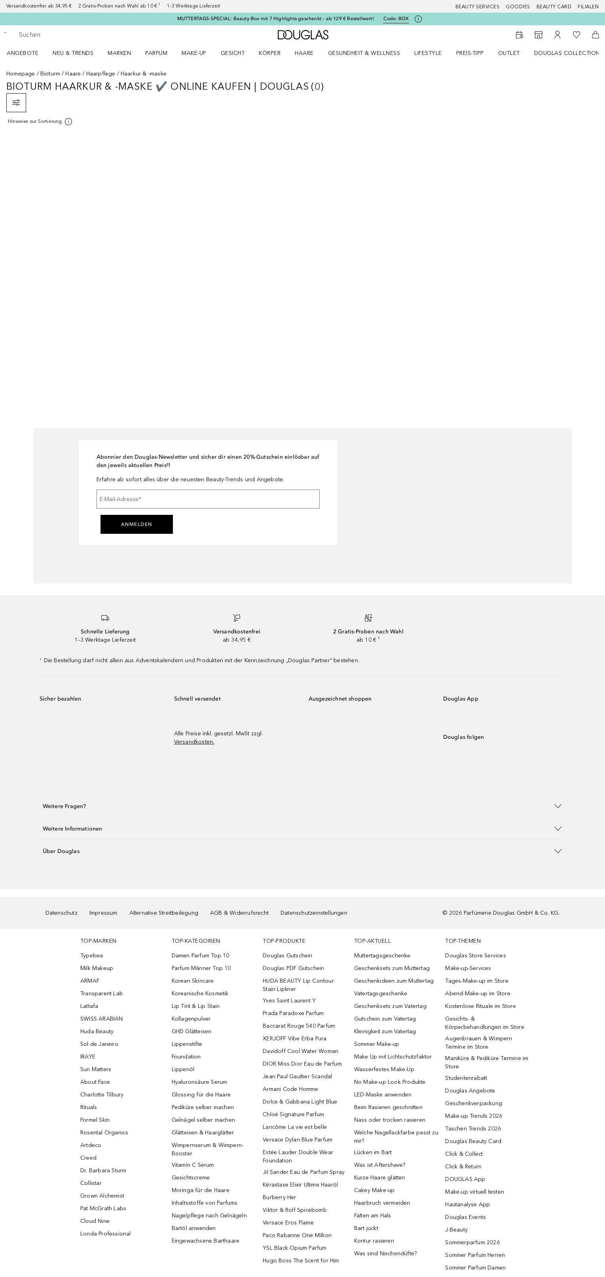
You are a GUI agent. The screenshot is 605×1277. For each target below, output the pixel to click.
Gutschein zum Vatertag (385, 1018)
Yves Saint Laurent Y (289, 1000)
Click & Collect (464, 1154)
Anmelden (136, 524)
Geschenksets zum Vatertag (390, 1006)
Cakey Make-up (374, 1190)
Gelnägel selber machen (203, 1120)
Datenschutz (62, 913)
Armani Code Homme (290, 1089)
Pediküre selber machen (203, 1107)
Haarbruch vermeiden (382, 1203)
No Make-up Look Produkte (390, 1082)
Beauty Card (554, 6)
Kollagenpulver (191, 1018)
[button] (303, 806)
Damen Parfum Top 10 (200, 955)
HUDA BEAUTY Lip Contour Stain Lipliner (298, 985)
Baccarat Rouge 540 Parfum (299, 1026)
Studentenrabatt (466, 1078)
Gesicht (233, 53)
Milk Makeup (96, 968)
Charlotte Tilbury (101, 1094)
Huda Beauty (97, 1031)
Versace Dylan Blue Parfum (297, 1139)
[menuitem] (28, 53)
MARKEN (119, 53)
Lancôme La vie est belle (295, 1127)
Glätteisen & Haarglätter (203, 1132)
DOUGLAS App (465, 1179)
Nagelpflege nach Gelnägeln (209, 1215)
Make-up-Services (468, 968)
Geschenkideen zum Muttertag (394, 981)
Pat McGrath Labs (103, 1208)
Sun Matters (95, 1069)
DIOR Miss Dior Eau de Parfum (302, 1063)
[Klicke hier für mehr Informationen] (418, 18)
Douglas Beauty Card (473, 1141)
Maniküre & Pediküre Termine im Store (486, 1062)
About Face (95, 1082)
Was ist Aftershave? (380, 1165)
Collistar (91, 1183)
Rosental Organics (104, 1132)
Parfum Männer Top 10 (201, 968)
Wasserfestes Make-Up (384, 1069)
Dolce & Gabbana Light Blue (300, 1101)
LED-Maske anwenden (383, 1094)
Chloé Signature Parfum (293, 1114)
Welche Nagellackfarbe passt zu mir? (396, 1136)
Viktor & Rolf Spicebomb (295, 1210)
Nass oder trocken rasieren (389, 1120)
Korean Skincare (193, 981)
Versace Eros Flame (288, 1222)
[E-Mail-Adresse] (208, 499)
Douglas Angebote (470, 1090)
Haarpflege (101, 73)
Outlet (509, 53)
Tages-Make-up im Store (476, 981)
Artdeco (90, 1145)
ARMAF (89, 981)
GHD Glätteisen (192, 1031)
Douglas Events (465, 1217)
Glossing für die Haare (201, 1094)
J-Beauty (456, 1229)
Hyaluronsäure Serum (200, 1082)
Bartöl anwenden (194, 1228)
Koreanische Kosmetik (200, 993)
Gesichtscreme (191, 1177)
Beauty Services (477, 6)
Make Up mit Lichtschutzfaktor (393, 1056)
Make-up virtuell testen (474, 1191)
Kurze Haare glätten (380, 1177)
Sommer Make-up (377, 1044)
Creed (88, 1158)
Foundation (186, 1056)
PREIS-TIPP (470, 53)
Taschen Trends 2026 (473, 1128)
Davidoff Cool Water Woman (300, 1051)
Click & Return (463, 1166)
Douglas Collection (567, 53)
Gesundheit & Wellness (364, 53)
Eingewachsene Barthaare (206, 1240)
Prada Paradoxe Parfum (293, 1013)
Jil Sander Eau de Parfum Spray (304, 1172)
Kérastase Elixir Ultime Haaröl (300, 1184)
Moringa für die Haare (200, 1190)
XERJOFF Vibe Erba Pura (294, 1038)
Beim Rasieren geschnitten (388, 1107)
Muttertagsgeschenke (382, 955)
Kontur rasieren (374, 1240)
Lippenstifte (187, 1044)
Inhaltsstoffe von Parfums (205, 1203)
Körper (270, 53)
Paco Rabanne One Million (297, 1235)
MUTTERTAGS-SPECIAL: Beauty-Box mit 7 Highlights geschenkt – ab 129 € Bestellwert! (275, 18)
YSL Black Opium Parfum (294, 1248)
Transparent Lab (101, 993)
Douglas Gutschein (287, 955)
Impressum (103, 913)
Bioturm (50, 73)
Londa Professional (105, 1233)
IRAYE (87, 1056)
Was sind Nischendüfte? (385, 1253)
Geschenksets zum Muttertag (392, 968)
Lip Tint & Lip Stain (196, 1006)
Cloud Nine (95, 1221)
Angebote (22, 53)
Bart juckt (366, 1228)
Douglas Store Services (475, 955)
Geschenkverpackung (473, 1103)
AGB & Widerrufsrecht (239, 913)
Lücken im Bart (373, 1152)
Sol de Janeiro (99, 1044)
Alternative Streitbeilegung (163, 913)
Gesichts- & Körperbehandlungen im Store (484, 1022)
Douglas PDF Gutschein (293, 968)
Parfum (156, 53)
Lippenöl (183, 1069)
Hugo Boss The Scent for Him (301, 1260)
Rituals (88, 1107)
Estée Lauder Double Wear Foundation (298, 1156)
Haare (304, 53)
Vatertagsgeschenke (381, 993)
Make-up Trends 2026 (473, 1116)
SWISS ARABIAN (101, 1018)
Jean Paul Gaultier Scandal (297, 1076)
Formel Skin (95, 1120)
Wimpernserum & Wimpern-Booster (208, 1149)
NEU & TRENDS (73, 53)
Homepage (20, 73)
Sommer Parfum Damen (475, 1267)
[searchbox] (77, 34)
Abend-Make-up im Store (477, 993)
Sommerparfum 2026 (472, 1242)
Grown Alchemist (102, 1195)
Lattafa (89, 1006)
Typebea (91, 955)
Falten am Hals (372, 1215)
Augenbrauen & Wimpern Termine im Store (478, 1042)
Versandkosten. (194, 741)
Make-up (194, 53)
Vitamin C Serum (193, 1165)
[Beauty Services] (519, 34)
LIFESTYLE (428, 53)
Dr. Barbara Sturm (103, 1170)
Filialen (588, 6)
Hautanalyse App (467, 1204)
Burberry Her (279, 1197)
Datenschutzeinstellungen (314, 913)
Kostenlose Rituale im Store (480, 1006)
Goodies (518, 6)
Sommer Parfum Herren (475, 1255)
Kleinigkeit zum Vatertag (385, 1031)
